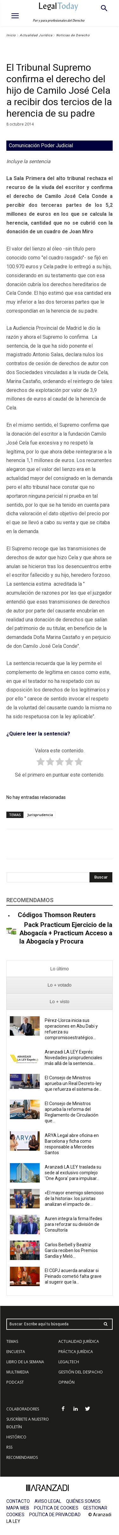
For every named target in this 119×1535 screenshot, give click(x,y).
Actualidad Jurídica (36, 35)
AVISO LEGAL (48, 1501)
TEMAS (12, 1341)
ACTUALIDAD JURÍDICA (78, 1341)
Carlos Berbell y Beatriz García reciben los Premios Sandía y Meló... (71, 1250)
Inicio (11, 35)
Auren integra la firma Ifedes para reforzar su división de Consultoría (73, 1224)
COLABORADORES (22, 1409)
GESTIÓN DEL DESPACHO (80, 1372)
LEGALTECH (68, 1362)
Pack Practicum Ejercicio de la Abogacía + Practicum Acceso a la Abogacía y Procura (65, 933)
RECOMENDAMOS (22, 1457)
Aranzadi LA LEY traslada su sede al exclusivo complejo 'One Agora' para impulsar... (73, 1172)
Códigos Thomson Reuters (57, 915)
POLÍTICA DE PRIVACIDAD (55, 1514)
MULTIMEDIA (17, 1372)
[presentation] (59, 968)
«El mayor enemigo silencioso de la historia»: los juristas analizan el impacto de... (74, 1198)
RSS (9, 1447)
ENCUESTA (15, 1351)
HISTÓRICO (16, 1437)
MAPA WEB (17, 1507)
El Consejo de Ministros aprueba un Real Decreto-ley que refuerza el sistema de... (73, 1083)
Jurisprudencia (40, 814)
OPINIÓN (66, 1382)
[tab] (59, 968)
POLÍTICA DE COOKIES (56, 1507)
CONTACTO (18, 1501)
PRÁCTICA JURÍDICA (75, 1351)
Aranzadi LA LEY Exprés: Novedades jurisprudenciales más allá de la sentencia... (73, 1057)
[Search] (100, 877)
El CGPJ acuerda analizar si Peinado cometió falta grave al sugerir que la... (73, 1276)
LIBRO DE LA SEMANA (25, 1362)
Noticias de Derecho (73, 35)
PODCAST (15, 1382)
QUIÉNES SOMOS (83, 1501)
